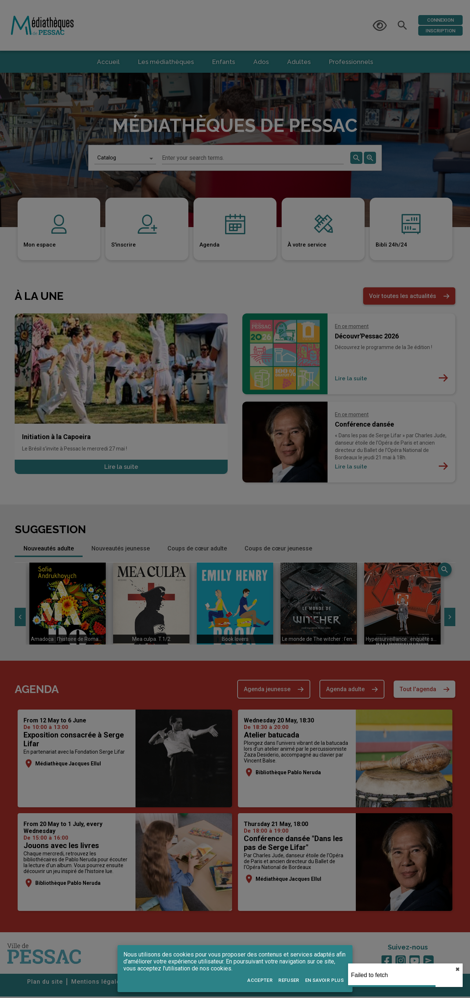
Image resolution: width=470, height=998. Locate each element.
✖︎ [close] (457, 969)
